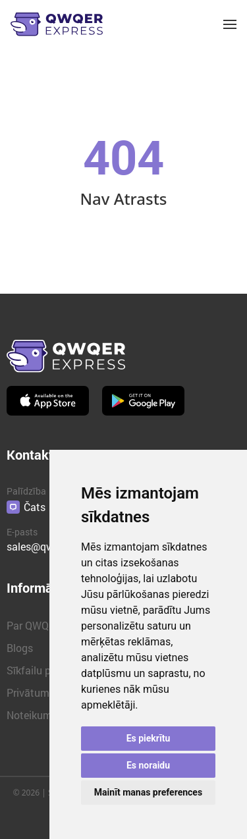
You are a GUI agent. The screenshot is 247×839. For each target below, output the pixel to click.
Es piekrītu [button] (148, 738)
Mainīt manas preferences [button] (148, 792)
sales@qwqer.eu (44, 546)
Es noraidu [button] (148, 765)
